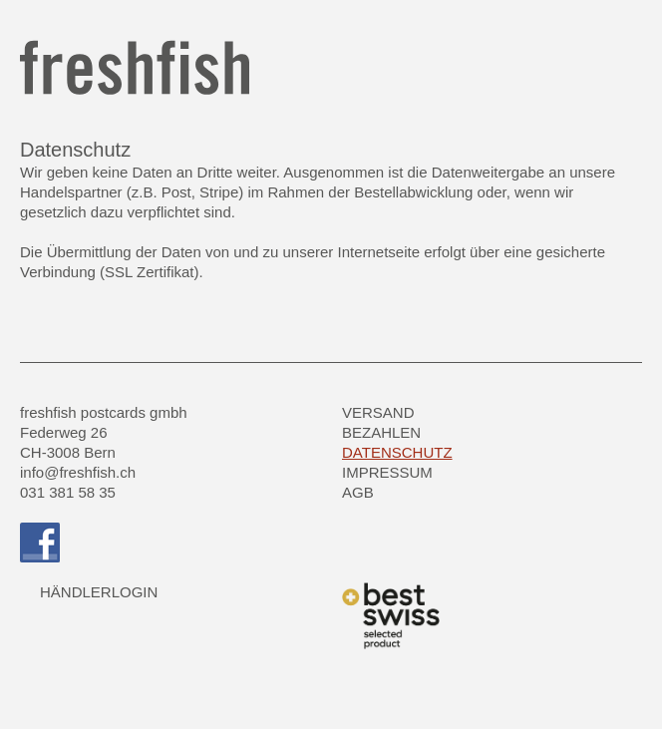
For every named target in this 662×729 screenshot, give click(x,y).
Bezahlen (381, 432)
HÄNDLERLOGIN (99, 591)
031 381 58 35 (68, 492)
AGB (358, 492)
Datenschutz (397, 452)
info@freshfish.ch (78, 472)
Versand (378, 412)
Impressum (387, 472)
